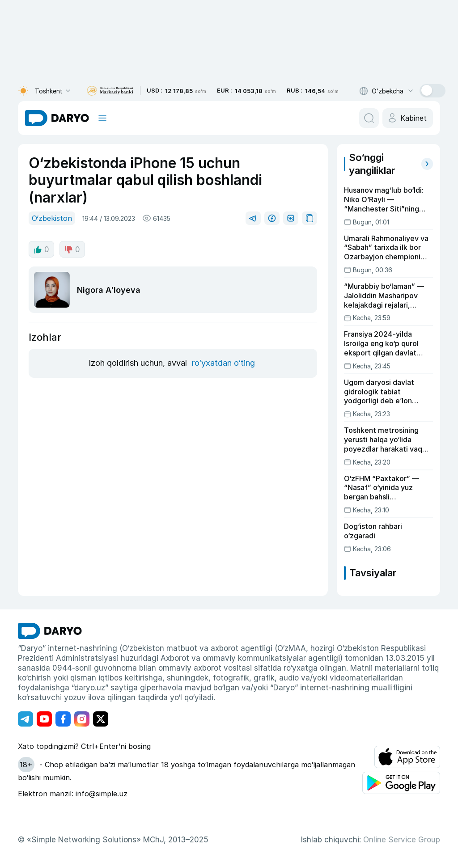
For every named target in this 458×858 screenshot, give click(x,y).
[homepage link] (57, 118)
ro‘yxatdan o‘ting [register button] (223, 363)
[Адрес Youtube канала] (44, 719)
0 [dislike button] (72, 249)
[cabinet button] (407, 118)
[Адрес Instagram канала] (81, 719)
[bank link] (110, 91)
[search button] (369, 118)
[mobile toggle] (102, 118)
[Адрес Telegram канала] (25, 719)
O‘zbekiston (52, 218)
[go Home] (50, 631)
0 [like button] (41, 249)
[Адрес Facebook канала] (63, 719)
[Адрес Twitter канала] (100, 719)
